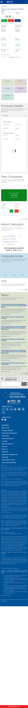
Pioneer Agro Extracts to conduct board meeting (12, 419)
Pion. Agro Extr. (14, 193)
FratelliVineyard (14, 271)
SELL (16, 211)
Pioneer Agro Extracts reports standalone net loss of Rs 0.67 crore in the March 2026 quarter (13, 407)
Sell (11, 20)
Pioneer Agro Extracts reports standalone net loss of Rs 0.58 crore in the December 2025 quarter (13, 430)
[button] (14, 6)
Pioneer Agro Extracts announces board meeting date (13, 465)
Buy (4, 20)
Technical (5, 115)
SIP (18, 20)
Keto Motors (14, 219)
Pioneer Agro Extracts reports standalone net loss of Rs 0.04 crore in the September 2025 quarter (13, 453)
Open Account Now (14, 706)
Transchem (14, 297)
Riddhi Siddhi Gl (14, 245)
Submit (24, 485)
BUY (11, 211)
